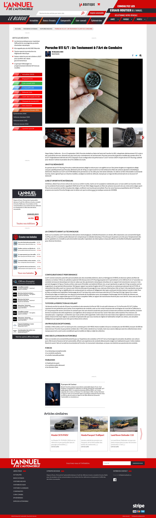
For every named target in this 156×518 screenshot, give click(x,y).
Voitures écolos (19, 485)
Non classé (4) (23, 106)
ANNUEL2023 (33, 214)
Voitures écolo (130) (20, 120)
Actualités (17, 475)
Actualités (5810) (24, 74)
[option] (94, 91)
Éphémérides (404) (19, 113)
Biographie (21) (24, 79)
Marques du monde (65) (27, 101)
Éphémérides (18, 498)
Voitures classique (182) (21, 117)
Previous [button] (45, 61)
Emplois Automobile (20, 501)
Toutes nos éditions (26, 223)
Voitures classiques (20, 488)
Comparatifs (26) (24, 88)
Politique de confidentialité (138, 516)
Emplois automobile (97, 13)
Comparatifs (18, 491)
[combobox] (112, 19)
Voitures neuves (19, 481)
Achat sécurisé (126, 516)
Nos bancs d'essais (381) (27, 110)
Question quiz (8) (24, 129)
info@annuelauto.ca (125, 475)
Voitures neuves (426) (20, 124)
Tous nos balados (26, 273)
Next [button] (142, 61)
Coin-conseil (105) (25, 83)
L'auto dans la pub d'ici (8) (27, 97)
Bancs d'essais (18, 478)
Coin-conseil (18, 494)
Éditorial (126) (23, 92)
